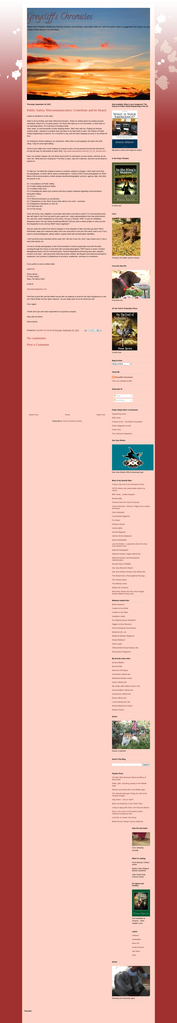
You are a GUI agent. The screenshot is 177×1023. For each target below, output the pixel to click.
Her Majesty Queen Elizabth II (124, 620)
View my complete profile (122, 381)
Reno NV (135, 943)
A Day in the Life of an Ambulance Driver (128, 484)
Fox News (116, 520)
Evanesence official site (121, 694)
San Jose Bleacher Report (122, 568)
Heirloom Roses (118, 524)
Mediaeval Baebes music (122, 678)
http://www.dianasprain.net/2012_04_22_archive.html (84, 151)
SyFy (134, 955)
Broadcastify (117, 498)
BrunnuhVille (117, 666)
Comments (119, 400)
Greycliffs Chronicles (124, 377)
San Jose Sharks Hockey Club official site (128, 572)
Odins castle (117, 644)
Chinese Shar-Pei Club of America (125, 502)
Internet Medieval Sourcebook (124, 628)
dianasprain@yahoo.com (37, 289)
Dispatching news (119, 414)
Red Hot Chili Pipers (120, 670)
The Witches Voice (119, 584)
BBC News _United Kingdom (123, 494)
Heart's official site (119, 682)
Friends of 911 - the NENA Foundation (127, 422)
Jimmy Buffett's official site (122, 690)
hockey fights (117, 528)
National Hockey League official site (126, 554)
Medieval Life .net (119, 632)
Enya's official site (119, 698)
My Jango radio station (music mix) (126, 686)
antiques (135, 935)
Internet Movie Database (122, 536)
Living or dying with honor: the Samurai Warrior (130, 808)
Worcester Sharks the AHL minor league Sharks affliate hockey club (128, 592)
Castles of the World (120, 608)
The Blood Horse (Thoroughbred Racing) (128, 576)
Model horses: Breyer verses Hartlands (127, 821)
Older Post (101, 415)
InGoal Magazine (119, 532)
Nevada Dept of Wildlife (121, 564)
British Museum (118, 604)
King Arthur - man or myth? (122, 800)
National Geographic (120, 550)
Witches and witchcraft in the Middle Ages (128, 790)
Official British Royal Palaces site (125, 648)
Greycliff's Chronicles (59, 17)
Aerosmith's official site (121, 674)
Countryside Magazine (121, 516)
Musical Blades (118, 662)
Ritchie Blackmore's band (122, 706)
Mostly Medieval (118, 640)
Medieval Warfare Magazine (123, 636)
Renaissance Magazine (121, 652)
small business (138, 947)
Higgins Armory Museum (122, 624)
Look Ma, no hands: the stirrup (124, 817)
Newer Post (33, 415)
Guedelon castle (118, 616)
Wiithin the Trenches (120, 588)
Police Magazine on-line (121, 426)
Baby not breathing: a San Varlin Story (127, 804)
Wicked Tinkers (118, 710)
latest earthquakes (119, 540)
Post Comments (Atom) (72, 421)
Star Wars (136, 951)
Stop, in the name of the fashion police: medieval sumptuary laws (127, 812)
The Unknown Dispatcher (122, 434)
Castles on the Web (120, 612)
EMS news (116, 418)
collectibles (136, 939)
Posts (117, 396)
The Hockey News (119, 580)
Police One (116, 430)
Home (67, 415)
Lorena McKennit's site (121, 702)
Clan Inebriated (118, 512)
